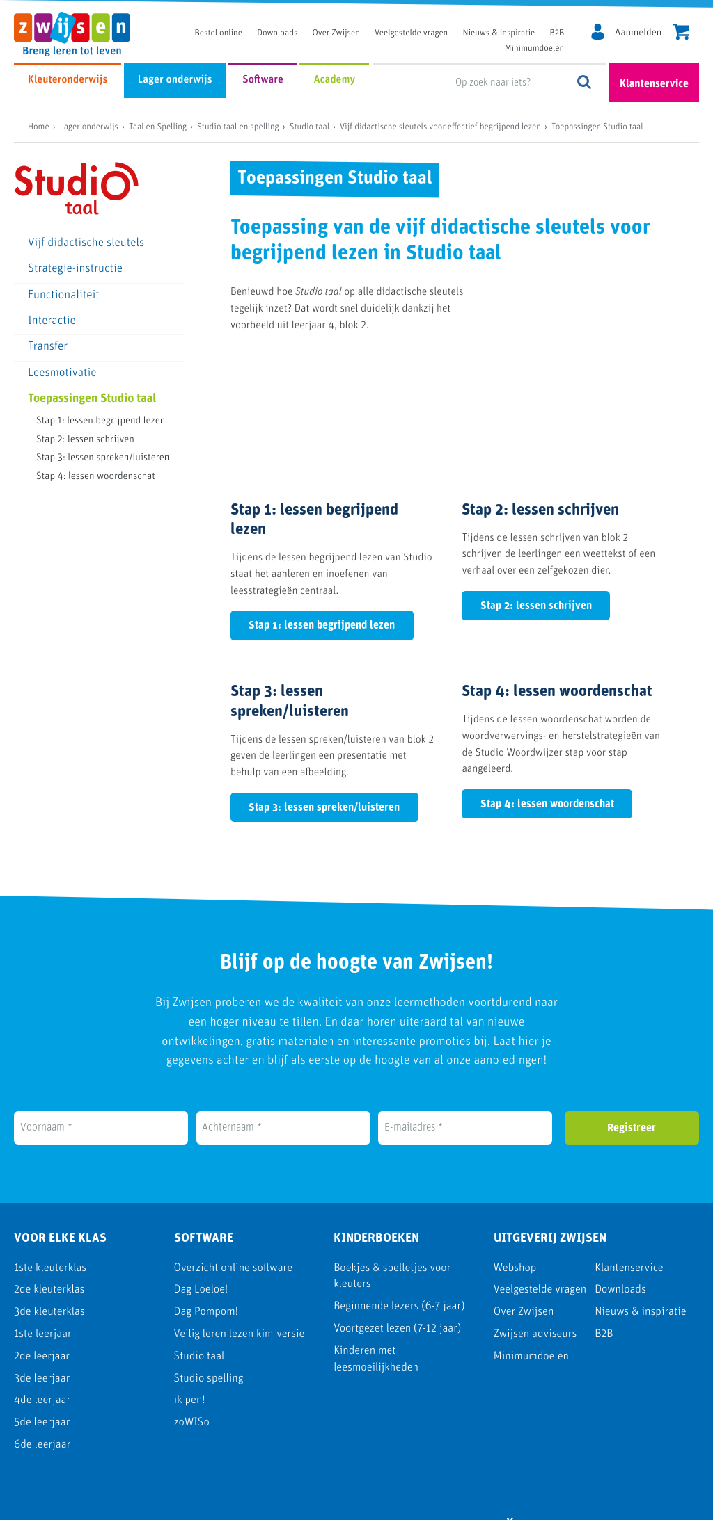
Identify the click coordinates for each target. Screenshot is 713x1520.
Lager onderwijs (89, 127)
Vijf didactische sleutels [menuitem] (86, 244)
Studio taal (309, 127)
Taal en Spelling (158, 127)
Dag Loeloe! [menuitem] (201, 1184)
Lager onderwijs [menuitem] (175, 80)
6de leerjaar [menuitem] (42, 1339)
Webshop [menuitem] (515, 1162)
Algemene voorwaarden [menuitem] (633, 1501)
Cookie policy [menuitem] (521, 1501)
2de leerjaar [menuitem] (42, 1250)
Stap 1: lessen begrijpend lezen (322, 520)
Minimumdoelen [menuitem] (534, 49)
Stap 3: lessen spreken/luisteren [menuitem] (102, 458)
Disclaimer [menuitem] (437, 1501)
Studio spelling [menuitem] (209, 1273)
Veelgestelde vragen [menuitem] (411, 33)
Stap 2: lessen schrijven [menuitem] (85, 440)
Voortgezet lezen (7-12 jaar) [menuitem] (397, 1223)
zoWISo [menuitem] (192, 1317)
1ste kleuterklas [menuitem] (50, 1162)
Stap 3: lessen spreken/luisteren (324, 701)
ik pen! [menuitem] (189, 1295)
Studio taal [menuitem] (199, 1250)
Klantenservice (654, 84)
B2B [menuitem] (556, 33)
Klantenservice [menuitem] (629, 1162)
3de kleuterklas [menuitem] (49, 1207)
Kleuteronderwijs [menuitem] (67, 80)
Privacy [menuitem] (366, 1501)
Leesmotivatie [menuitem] (62, 374)
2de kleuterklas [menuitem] (49, 1184)
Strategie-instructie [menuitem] (75, 269)
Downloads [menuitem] (277, 33)
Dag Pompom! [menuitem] (206, 1207)
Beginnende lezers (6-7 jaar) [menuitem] (399, 1201)
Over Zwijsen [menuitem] (336, 33)
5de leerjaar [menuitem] (42, 1317)
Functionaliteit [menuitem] (64, 296)
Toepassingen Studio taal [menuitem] (92, 399)
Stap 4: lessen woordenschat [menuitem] (95, 476)
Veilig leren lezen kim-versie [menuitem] (239, 1229)
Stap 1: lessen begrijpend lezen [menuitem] (100, 421)
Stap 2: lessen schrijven (536, 500)
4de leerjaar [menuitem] (42, 1295)
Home (38, 127)
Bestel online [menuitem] (218, 33)
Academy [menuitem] (334, 80)
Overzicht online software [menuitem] (233, 1162)
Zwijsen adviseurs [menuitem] (535, 1229)
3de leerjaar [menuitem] (42, 1273)
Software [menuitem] (262, 80)
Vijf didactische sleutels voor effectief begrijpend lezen (440, 127)
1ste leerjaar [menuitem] (43, 1229)
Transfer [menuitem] (48, 347)
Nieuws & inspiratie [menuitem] (499, 33)
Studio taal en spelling (238, 127)
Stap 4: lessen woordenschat (547, 698)
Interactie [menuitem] (52, 322)
